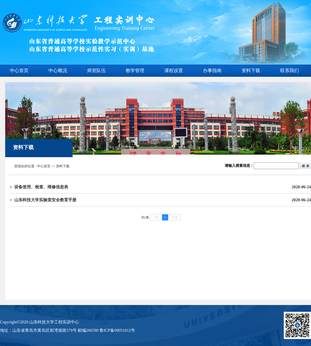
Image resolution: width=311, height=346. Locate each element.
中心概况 (57, 70)
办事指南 (212, 70)
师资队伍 (96, 70)
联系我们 (289, 70)
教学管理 (135, 70)
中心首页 (19, 70)
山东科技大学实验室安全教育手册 (162, 199)
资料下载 (251, 70)
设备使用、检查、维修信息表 (162, 187)
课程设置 (173, 70)
